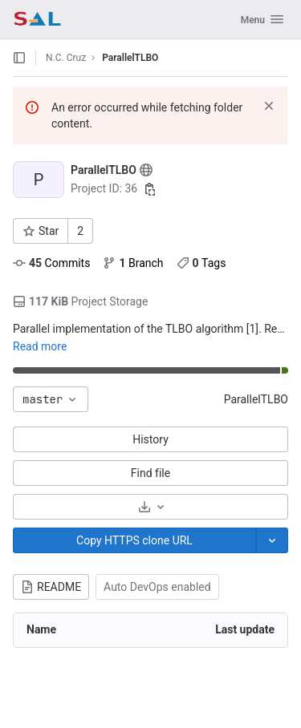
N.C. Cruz (66, 57)
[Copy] (134, 540)
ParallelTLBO (256, 399)
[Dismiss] (269, 105)
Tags (201, 263)
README (51, 586)
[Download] (150, 507)
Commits (51, 263)
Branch (133, 263)
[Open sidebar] (19, 58)
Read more (40, 346)
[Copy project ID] (150, 189)
